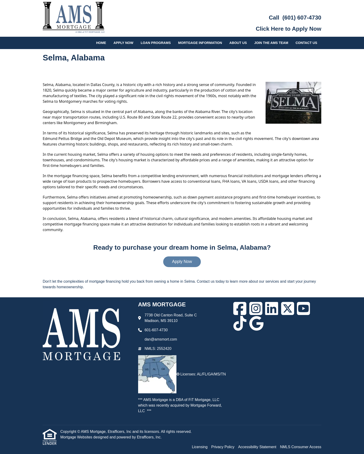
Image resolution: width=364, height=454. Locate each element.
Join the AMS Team (271, 43)
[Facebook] (239, 308)
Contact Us (306, 43)
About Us (238, 43)
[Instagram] (255, 308)
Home (101, 43)
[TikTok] (239, 323)
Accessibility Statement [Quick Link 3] (257, 447)
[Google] (256, 323)
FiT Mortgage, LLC (203, 400)
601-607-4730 (156, 330)
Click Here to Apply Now (288, 29)
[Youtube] (303, 308)
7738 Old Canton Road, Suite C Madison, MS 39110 (171, 318)
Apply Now (123, 43)
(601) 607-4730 (301, 17)
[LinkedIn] (271, 308)
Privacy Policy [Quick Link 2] (222, 447)
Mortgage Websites (76, 437)
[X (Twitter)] (287, 308)
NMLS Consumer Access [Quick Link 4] (300, 447)
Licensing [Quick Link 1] (200, 447)
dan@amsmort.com (161, 339)
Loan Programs (156, 43)
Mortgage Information (200, 43)
